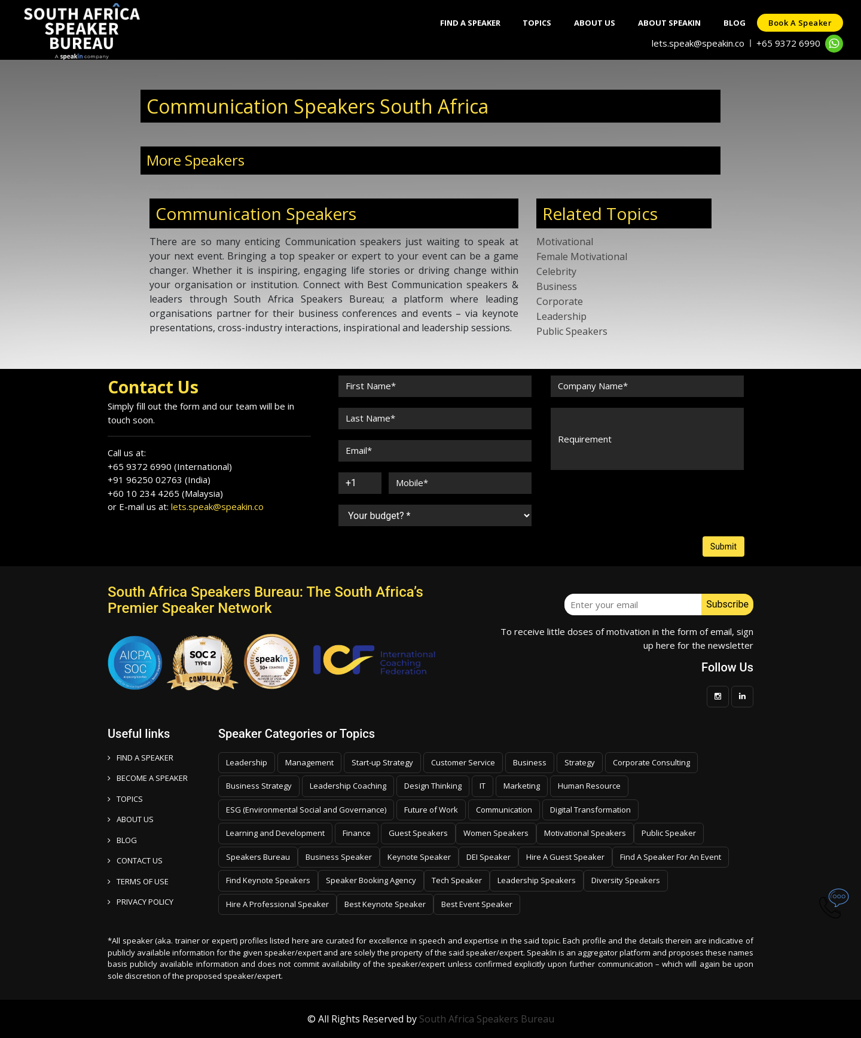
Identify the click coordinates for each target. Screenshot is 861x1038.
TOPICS (125, 798)
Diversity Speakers (625, 880)
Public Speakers (571, 331)
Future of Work (431, 809)
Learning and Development (275, 833)
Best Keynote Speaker (385, 904)
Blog (733, 22)
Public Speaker (669, 833)
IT (483, 785)
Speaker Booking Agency (371, 880)
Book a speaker (799, 22)
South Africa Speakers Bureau (486, 1018)
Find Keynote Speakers (268, 880)
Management (309, 762)
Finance (357, 833)
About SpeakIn (666, 22)
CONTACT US (135, 860)
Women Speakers (496, 833)
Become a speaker (148, 778)
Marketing (521, 785)
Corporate (559, 301)
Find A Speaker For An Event (670, 856)
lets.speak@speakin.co (698, 43)
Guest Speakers (418, 833)
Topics (531, 22)
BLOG (122, 840)
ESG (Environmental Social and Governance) (306, 809)
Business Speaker (339, 856)
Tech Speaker (457, 880)
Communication (504, 809)
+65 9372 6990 (788, 43)
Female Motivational (581, 256)
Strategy (579, 762)
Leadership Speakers (536, 880)
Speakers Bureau (258, 856)
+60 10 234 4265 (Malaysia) (165, 493)
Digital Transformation (590, 809)
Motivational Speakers (585, 833)
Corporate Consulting (651, 762)
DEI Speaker (488, 856)
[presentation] (641, 503)
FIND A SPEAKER (140, 757)
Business (556, 286)
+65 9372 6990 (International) (170, 466)
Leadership (561, 316)
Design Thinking (433, 785)
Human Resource (589, 785)
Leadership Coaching (348, 785)
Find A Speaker (463, 22)
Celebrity (556, 271)
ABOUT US (131, 819)
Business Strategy (259, 785)
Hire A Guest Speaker (565, 856)
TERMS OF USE (138, 881)
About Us (590, 22)
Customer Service (463, 762)
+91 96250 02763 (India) (159, 480)
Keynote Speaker (419, 856)
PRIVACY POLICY (140, 901)
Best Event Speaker (476, 904)
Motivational (564, 241)
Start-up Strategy (382, 762)
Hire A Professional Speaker (277, 904)
